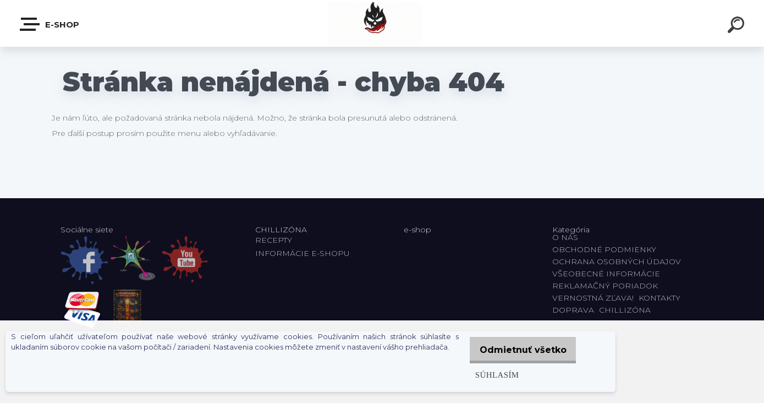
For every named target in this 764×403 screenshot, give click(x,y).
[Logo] (382, 23)
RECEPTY (275, 240)
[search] (737, 26)
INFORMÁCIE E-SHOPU (302, 253)
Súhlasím (490, 375)
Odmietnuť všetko (519, 350)
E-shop (50, 24)
